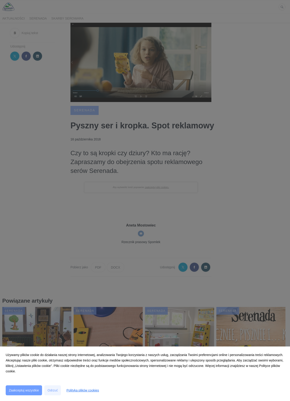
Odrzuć (53, 390)
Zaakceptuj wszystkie (24, 390)
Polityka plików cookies (82, 390)
